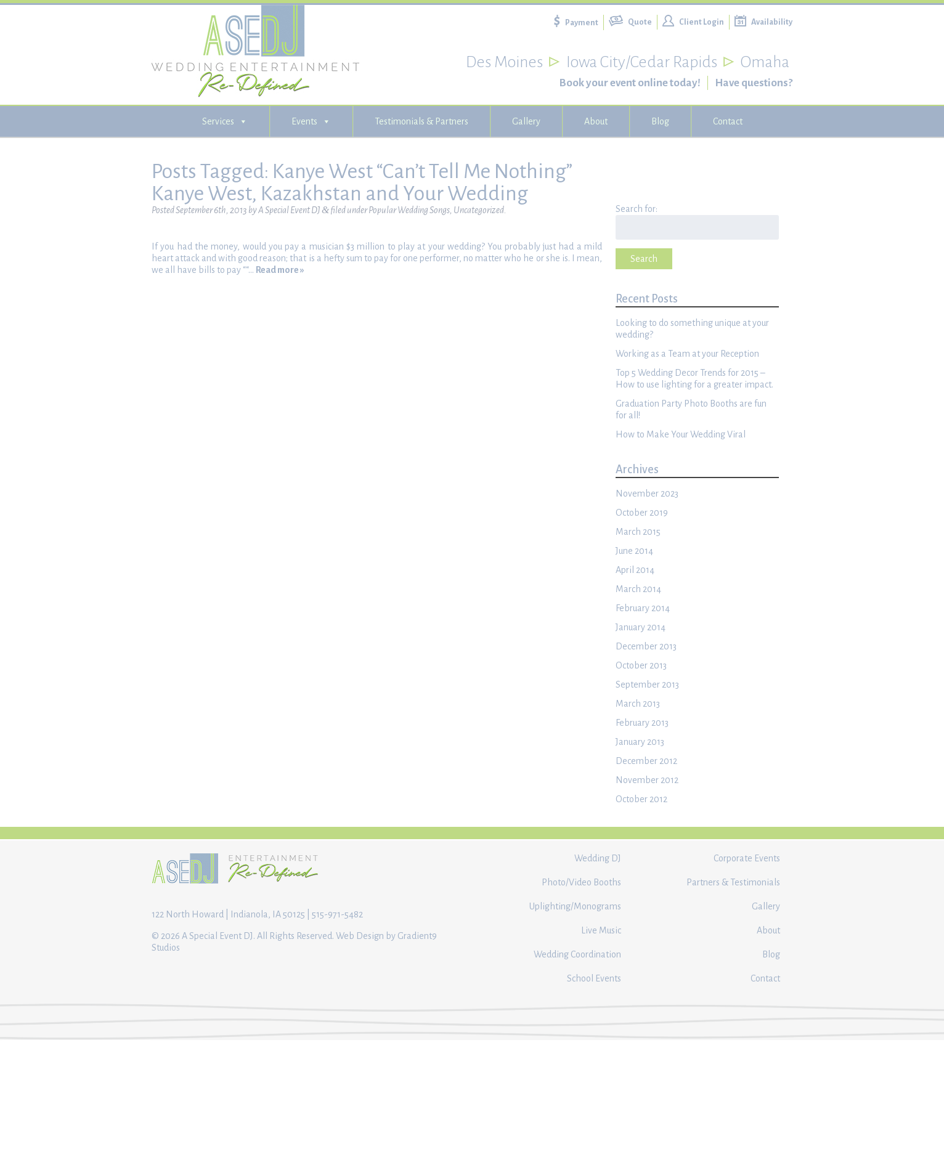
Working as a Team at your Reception (687, 354)
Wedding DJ (597, 858)
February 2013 (642, 723)
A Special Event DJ (289, 210)
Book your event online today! (630, 83)
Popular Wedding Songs (409, 210)
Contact (728, 121)
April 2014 (635, 570)
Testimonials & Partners (421, 121)
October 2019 (642, 513)
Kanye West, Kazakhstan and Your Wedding (340, 193)
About (596, 121)
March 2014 (638, 589)
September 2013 (647, 684)
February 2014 (643, 608)
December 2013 (646, 646)
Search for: (636, 209)
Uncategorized (479, 210)
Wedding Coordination (577, 954)
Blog (660, 121)
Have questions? (753, 83)
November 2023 (647, 493)
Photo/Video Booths (581, 882)
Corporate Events (747, 858)
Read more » (280, 270)
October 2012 (641, 799)
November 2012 (647, 780)
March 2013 (638, 704)
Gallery (526, 121)
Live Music (601, 930)
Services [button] (225, 121)
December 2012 (646, 761)
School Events (594, 978)
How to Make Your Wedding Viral (681, 434)
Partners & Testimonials (733, 882)
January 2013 (640, 742)
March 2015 (638, 532)
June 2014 (634, 551)
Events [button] (311, 121)
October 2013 (641, 665)
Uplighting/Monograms (575, 906)
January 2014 (640, 627)
